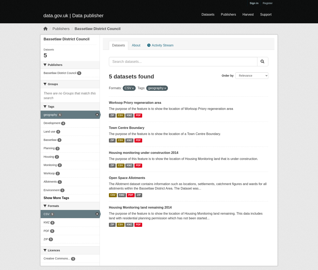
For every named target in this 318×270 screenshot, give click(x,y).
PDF (138, 115)
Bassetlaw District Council (97, 29)
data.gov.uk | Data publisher (73, 15)
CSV (120, 115)
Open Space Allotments (127, 178)
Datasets (208, 14)
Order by (227, 75)
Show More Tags (56, 198)
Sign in (254, 3)
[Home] (45, 29)
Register (268, 3)
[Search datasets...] (183, 61)
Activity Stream (160, 45)
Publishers (228, 14)
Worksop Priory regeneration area (135, 102)
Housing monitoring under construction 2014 (143, 152)
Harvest (248, 14)
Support (266, 14)
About (136, 45)
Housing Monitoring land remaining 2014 (140, 207)
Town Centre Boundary (126, 128)
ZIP (112, 115)
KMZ (129, 115)
